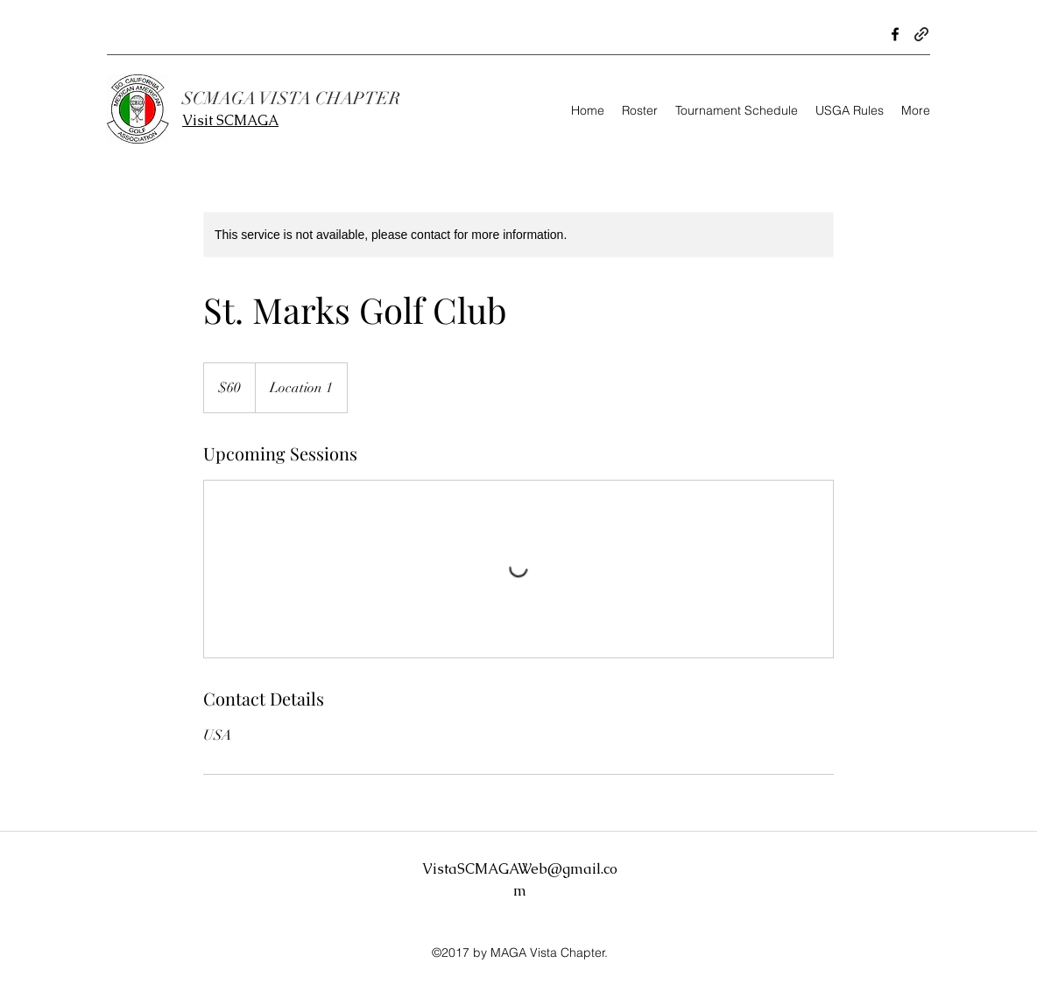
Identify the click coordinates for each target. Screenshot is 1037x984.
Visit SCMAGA (230, 120)
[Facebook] (895, 34)
